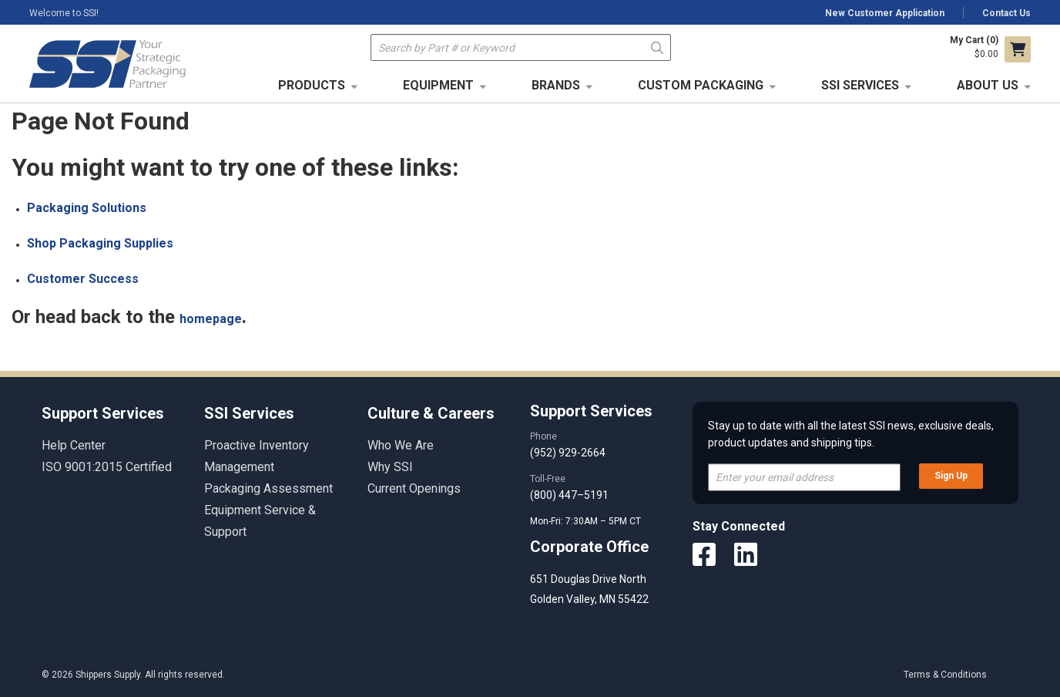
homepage (210, 318)
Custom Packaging (700, 85)
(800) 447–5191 (569, 495)
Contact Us (1006, 13)
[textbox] (521, 47)
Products (311, 85)
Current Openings (414, 488)
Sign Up (951, 475)
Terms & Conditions (945, 674)
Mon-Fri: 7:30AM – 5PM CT (586, 521)
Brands (556, 85)
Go (657, 46)
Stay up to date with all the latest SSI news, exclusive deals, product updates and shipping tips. (851, 434)
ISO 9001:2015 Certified (107, 467)
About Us (987, 85)
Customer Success (83, 278)
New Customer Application (884, 13)
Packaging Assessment (268, 488)
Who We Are (400, 445)
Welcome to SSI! (64, 13)
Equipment (438, 85)
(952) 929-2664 (567, 452)
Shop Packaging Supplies (100, 243)
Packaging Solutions (86, 207)
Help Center (74, 445)
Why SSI (390, 467)
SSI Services (860, 85)
